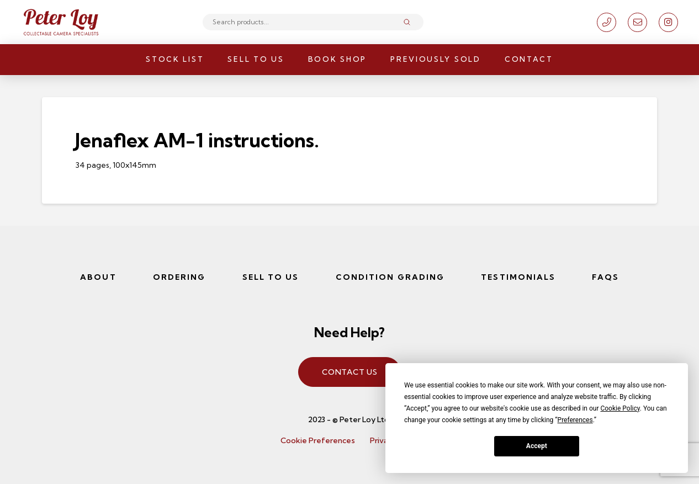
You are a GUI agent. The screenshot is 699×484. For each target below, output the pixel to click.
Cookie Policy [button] (619, 408)
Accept (536, 446)
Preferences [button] (575, 420)
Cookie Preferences (317, 440)
